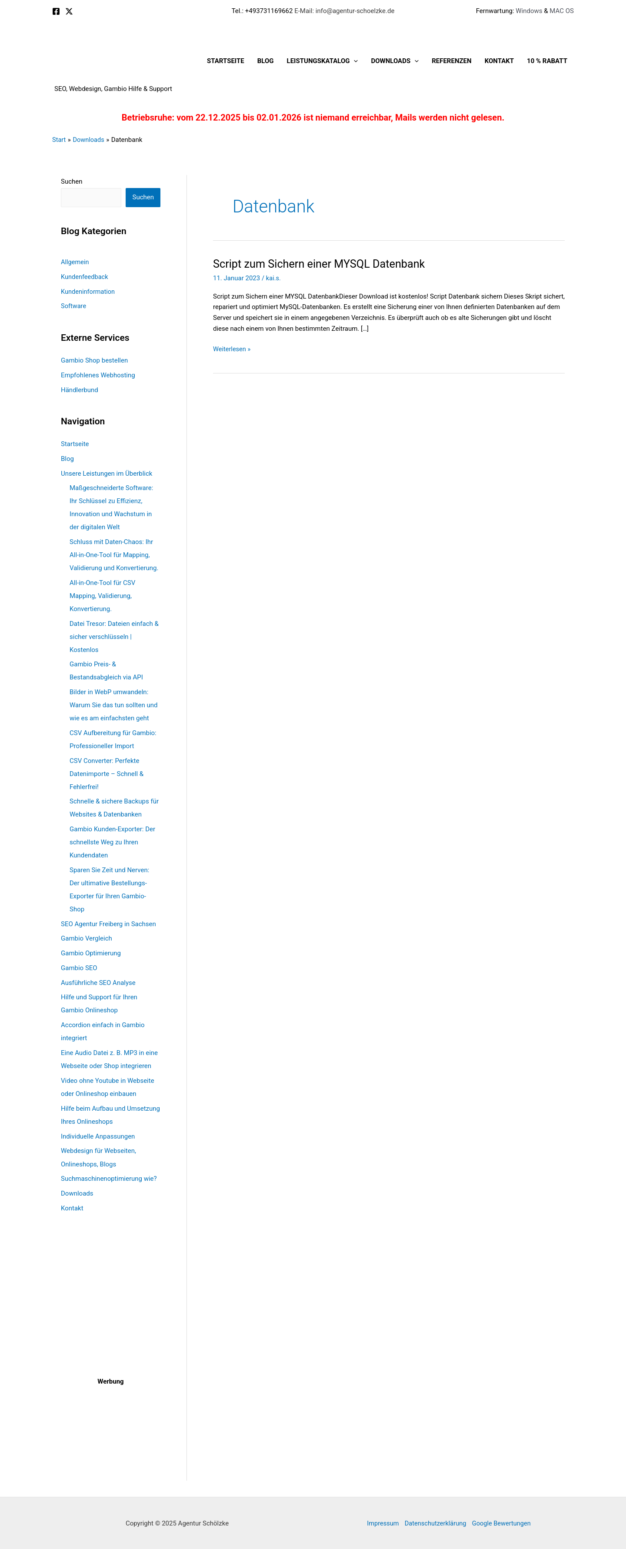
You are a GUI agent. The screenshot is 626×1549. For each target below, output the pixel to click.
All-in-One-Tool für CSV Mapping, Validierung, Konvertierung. (102, 595)
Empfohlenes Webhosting (98, 375)
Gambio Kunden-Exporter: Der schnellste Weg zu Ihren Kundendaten (112, 842)
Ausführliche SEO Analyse (98, 982)
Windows (529, 11)
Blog (265, 61)
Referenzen (451, 61)
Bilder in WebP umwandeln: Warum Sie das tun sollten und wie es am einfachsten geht (113, 705)
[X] (69, 11)
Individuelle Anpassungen (98, 1136)
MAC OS (561, 11)
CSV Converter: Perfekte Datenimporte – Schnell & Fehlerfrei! (106, 773)
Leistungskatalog (322, 61)
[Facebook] (56, 11)
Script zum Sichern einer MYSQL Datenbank (322, 263)
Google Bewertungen (503, 1522)
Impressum (380, 1522)
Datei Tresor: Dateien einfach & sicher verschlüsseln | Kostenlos (114, 636)
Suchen (72, 181)
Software (74, 306)
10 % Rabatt (547, 61)
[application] (354, 61)
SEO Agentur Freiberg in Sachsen (108, 923)
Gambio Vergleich (86, 938)
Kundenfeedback (85, 277)
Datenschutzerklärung (435, 1522)
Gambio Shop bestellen (94, 360)
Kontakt (499, 61)
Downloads (395, 61)
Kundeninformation (89, 291)
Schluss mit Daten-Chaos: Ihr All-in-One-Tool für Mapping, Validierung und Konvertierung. (114, 555)
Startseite (225, 61)
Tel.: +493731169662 (262, 11)
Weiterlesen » (232, 349)
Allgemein (75, 262)
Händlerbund (79, 389)
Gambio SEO (79, 967)
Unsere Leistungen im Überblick (106, 473)
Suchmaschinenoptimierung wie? (109, 1178)
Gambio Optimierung (91, 953)
